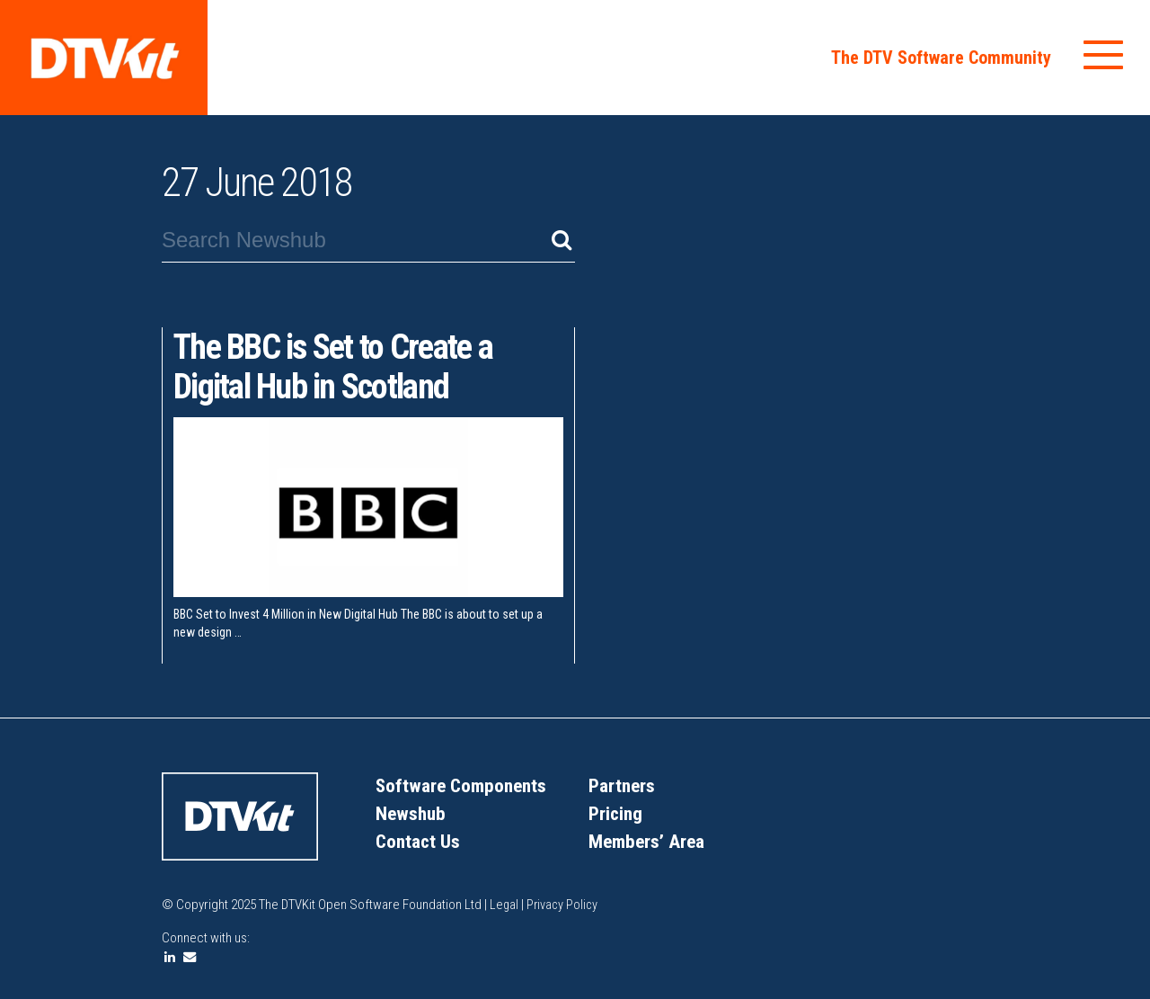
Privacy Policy (564, 904)
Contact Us (419, 841)
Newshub (412, 813)
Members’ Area (648, 841)
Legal (506, 904)
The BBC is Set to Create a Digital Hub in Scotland (341, 366)
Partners (622, 785)
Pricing (616, 813)
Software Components (464, 785)
